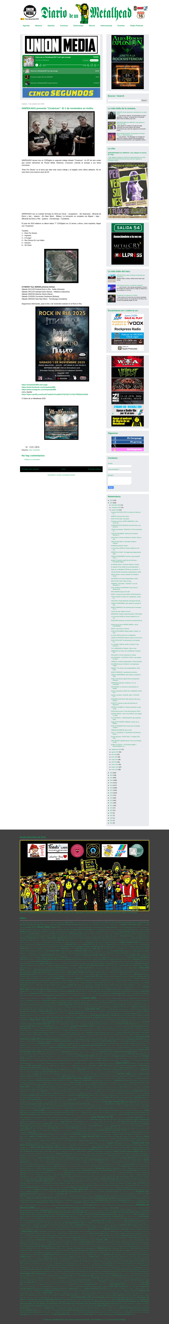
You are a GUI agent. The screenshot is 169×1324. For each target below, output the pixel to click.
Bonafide (61, 976)
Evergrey (61, 1043)
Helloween (118, 1080)
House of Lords (143, 1084)
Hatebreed (87, 1076)
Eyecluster (22, 1047)
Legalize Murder (42, 1121)
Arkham (127, 948)
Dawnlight (115, 1007)
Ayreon (97, 957)
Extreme (126, 1045)
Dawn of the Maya (104, 1007)
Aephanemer (42, 933)
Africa (83, 934)
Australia (77, 955)
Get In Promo (35, 1063)
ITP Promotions (32, 1099)
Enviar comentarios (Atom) (66, 475)
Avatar (31, 957)
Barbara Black (114, 959)
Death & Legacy (44, 1009)
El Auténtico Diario (56, 1030)
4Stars (40, 927)
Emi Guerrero (87, 1034)
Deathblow (103, 1009)
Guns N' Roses (48, 1072)
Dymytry (104, 1026)
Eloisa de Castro (27, 1034)
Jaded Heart (89, 1099)
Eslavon (144, 1039)
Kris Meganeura (42, 1112)
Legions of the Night (90, 1121)
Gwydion (73, 1072)
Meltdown (40, 1145)
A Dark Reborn (88, 927)
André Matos (58, 942)
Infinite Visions (64, 1093)
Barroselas (51, 961)
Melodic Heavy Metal (27, 1145)
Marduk (30, 1141)
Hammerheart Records (60, 1074)
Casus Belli (55, 987)
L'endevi (119, 1112)
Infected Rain (23, 1093)
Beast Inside (44, 963)
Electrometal (99, 1032)
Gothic (101, 1065)
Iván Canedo (45, 1099)
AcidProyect (129, 929)
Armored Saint (135, 948)
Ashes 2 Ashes (37, 953)
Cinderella (117, 991)
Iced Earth (146, 1087)
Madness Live (66, 1134)
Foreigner (30, 1056)
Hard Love (111, 1074)
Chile (62, 991)
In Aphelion (144, 1089)
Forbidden (22, 1056)
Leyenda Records (135, 1124)
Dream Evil (113, 1024)
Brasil (78, 978)
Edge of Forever (102, 1028)
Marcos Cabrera (138, 1139)
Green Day (136, 1067)
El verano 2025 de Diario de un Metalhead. (123, 635)
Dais (101, 1003)
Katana (93, 1106)
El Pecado (97, 1030)
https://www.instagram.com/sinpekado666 (39, 389)
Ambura (75, 940)
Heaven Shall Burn (52, 1078)
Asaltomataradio (137, 951)
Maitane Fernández (36, 1136)
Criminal (22, 998)
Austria (85, 955)
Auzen (126, 955)
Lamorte (72, 1117)
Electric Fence (60, 1032)
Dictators (134, 1017)
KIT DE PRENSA (142, 1108)
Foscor (48, 1056)
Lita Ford (122, 1126)
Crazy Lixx (144, 995)
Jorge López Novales (111, 1102)
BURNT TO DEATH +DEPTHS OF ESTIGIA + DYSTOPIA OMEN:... (124, 561)
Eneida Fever (56, 1036)
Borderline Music (142, 976)
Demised (43, 1013)
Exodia (59, 1045)
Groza (87, 1069)
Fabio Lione (31, 1047)
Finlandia (64, 1052)
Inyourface (37, 1097)
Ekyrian (30, 1030)
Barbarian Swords (126, 959)
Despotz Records (50, 1015)
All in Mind (79, 938)
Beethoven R (67, 963)
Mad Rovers (35, 1134)
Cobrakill (89, 993)
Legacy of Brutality (140, 1119)
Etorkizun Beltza (131, 1041)
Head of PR (123, 1076)
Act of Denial (139, 929)
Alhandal (22, 938)
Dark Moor (95, 1005)
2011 (111, 805)
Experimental (85, 1045)
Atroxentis (146, 953)
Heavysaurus (131, 1078)
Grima (55, 1069)
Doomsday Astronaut (134, 1022)
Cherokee (109, 989)
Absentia (45, 929)
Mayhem (53, 1143)
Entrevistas (78, 26)
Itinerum (144, 1097)
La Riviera (91, 1114)
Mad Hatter (146, 1132)
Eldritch (30, 1032)
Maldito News (74, 1136)
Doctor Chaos (75, 1022)
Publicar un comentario (32, 459)
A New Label (109, 927)
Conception (38, 995)
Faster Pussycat (26, 1049)
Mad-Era (57, 1134)
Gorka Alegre (92, 1065)
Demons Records (74, 1013)
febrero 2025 (115, 767)
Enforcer (82, 1037)
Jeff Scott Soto (133, 1099)
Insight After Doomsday (46, 1095)
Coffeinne (106, 993)
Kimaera (60, 1108)
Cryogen (88, 1000)
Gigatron (92, 1063)
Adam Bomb (62, 932)
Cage (137, 982)
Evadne (25, 1043)
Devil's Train (130, 1015)
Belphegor (111, 963)
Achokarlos (101, 929)
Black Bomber (139, 965)
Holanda (58, 1084)
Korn (107, 1110)
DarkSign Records (32, 1007)
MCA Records (62, 1143)
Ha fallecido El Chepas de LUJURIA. (127, 295)
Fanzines (128, 1047)
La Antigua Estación (130, 1112)
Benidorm (138, 963)
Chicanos (144, 989)
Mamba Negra (27, 1138)
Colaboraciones (117, 993)
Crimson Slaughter (32, 998)
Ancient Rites (35, 942)
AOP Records (54, 946)
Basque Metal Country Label (77, 961)
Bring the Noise (123, 978)
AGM (36, 936)
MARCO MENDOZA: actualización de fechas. (124, 672)
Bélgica (85, 963)
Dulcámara (38, 1026)
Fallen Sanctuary (110, 1047)
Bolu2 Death (26, 976)
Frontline (27, 1058)
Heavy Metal (83, 1078)
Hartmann (44, 1076)
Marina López (62, 1140)
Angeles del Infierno (111, 942)
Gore (68, 1065)
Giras (119, 1063)
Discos (92, 26)
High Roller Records (97, 1082)
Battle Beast (114, 961)
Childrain (40, 991)
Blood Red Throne (41, 974)
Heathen (41, 1078)
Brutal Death (46, 980)
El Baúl (65, 1030)
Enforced (75, 1036)
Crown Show (143, 998)
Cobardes (72, 993)
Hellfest (85, 1080)
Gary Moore (91, 1060)
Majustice (56, 1136)
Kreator (25, 1112)
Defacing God (85, 1011)
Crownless (29, 1000)
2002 (111, 820)
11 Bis (27, 922)
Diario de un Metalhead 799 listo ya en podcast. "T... (126, 569)
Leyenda (123, 1124)
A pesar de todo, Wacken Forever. (121, 611)
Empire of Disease (100, 1034)
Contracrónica (58, 995)
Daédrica (53, 1003)
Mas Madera (102, 1141)
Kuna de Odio (103, 1112)
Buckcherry (96, 980)
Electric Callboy (49, 1032)
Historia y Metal (36, 1084)
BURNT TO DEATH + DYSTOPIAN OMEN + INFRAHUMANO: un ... (124, 745)
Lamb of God (54, 1117)
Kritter (59, 1112)
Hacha (102, 1072)
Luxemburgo (65, 1132)
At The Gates (95, 953)
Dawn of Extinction (90, 1007)
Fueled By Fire (75, 1058)
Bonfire (124, 976)
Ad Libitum (52, 932)
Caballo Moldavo (99, 983)
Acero (93, 929)
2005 (79, 922)
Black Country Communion (36, 968)
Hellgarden (101, 1080)
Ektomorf (22, 1030)
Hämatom (22, 1074)
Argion (94, 948)
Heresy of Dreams (27, 1082)
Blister (121, 972)
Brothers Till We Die (141, 978)
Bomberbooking (36, 976)
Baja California (48, 959)
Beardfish (35, 963)
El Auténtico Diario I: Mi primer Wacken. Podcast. (125, 564)
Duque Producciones (79, 1026)
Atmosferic (110, 953)
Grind (62, 1069)
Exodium (68, 1045)
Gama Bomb (52, 1060)
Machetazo (127, 1132)
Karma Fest (54, 1106)
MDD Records (72, 1143)
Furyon (111, 1058)
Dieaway (24, 1019)
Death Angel (56, 1009)
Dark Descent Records (50, 1005)
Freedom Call (118, 1056)
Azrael (129, 957)
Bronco (131, 978)
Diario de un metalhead (75, 1017)
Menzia (66, 1145)
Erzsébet (112, 1039)
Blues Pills (128, 974)
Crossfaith (107, 998)
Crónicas (64, 26)
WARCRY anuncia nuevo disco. (120, 516)
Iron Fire (67, 1097)
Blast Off (28, 972)
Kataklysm (86, 1106)
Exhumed (52, 1045)
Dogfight (84, 1022)
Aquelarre (132, 946)
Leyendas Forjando (35, 1126)
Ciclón (102, 991)
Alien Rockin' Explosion (55, 938)
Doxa (52, 1024)
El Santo (123, 1030)
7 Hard (63, 927)
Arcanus (140, 946)
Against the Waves (130, 934)
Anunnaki (29, 946)
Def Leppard (75, 1011)
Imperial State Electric (112, 1089)
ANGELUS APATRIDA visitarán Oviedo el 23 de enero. (126, 638)
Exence (29, 1045)
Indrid (127, 1091)
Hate (57, 1076)
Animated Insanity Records (56, 944)
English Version (91, 1036)
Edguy (111, 1028)
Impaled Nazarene (77, 1089)
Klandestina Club (58, 1110)
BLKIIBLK (129, 972)
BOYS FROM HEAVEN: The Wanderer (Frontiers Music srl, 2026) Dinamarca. (131, 134)
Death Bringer (67, 1009)
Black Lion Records (111, 968)
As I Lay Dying (105, 951)
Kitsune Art (23, 1110)
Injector (96, 1093)
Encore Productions (25, 1036)
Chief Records (32, 991)
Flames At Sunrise (31, 1054)
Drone (140, 1024)
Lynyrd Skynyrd (97, 1132)
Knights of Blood (70, 1110)
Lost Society (53, 1130)
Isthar (130, 1097)
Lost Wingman (79, 1130)
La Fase (76, 1114)
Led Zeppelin (127, 1119)
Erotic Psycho (103, 1039)
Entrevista (140, 1037)
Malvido (146, 1136)
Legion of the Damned (75, 1122)
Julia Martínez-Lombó (113, 1104)
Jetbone (31, 1102)
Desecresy (41, 1015)
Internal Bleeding (102, 1095)
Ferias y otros (123, 1049)
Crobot (77, 998)
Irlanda (51, 1097)
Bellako (102, 963)
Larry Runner (98, 1117)
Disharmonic (134, 1019)
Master (139, 1141)
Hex (67, 1082)
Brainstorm (57, 978)
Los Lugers (32, 1130)
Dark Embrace (64, 1005)
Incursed (120, 1091)
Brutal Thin (79, 980)
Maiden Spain (23, 1136)
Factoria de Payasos (41, 1047)
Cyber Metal (31, 1002)
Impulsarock (136, 1089)
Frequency (136, 1056)
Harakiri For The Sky (98, 1074)
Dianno (48, 1017)
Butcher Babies (86, 983)
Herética (37, 1082)
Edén (71, 1028)
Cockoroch (97, 993)
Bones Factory (90, 976)
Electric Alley (38, 1032)
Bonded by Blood (78, 976)
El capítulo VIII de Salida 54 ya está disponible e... (125, 567)
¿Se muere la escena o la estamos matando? (130, 285)
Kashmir (78, 1106)
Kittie (30, 1110)
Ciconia (108, 991)
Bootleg (131, 976)
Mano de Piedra (57, 1139)
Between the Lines (32, 965)
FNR (129, 1054)
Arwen (96, 951)
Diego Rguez (35, 1020)
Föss (53, 1056)
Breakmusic (98, 978)
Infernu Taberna (52, 1093)
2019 (111, 785)
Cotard (113, 995)
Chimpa (69, 991)
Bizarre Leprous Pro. (126, 965)
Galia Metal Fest (41, 1060)
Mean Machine (82, 1143)
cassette (47, 987)
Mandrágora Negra (38, 1138)
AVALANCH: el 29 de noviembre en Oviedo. (123, 655)
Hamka (29, 1074)
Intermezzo (92, 1095)
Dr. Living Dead (61, 1024)
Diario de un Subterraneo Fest (119, 1017)
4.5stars (28, 927)
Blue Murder (114, 974)
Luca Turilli (130, 1130)
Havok (114, 1076)
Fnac (122, 1054)
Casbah (41, 987)
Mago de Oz (131, 1134)
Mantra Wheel (94, 1138)
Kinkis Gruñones (110, 1108)
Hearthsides (28, 1078)
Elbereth (146, 1030)
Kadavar (126, 1104)
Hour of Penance (123, 1084)
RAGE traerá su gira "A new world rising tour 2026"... (126, 711)
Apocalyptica (107, 946)
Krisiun (53, 1112)
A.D (118, 927)
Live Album (25, 1128)
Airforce (87, 936)
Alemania (123, 936)
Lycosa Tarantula (76, 1132)
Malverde (138, 1136)
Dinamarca (60, 1019)
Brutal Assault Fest (33, 980)
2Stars (112, 924)
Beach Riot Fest (25, 963)
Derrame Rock (143, 1013)
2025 (111, 503)
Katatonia (100, 1106)
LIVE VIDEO (71, 1128)
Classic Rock (144, 991)
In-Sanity (83, 1091)
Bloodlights (62, 974)
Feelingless (86, 1049)
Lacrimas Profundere (123, 1114)
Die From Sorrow (144, 1017)
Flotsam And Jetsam (97, 1054)
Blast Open (37, 972)
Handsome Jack (74, 1074)
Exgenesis (36, 1045)
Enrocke (106, 1036)
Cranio (130, 995)
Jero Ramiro (144, 1099)
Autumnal (118, 955)
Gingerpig (110, 1063)
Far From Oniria (137, 1047)
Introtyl (125, 1095)
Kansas (47, 1106)
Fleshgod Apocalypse (73, 1054)
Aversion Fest (53, 957)
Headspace (139, 1076)
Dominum (105, 1022)
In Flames (33, 1091)
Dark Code (23, 1005)
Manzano (114, 1139)
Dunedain (47, 1026)
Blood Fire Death (25, 974)
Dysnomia (126, 1026)
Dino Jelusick (71, 1019)
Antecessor (143, 944)
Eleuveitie (127, 1032)
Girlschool (133, 1063)
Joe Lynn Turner (65, 1102)
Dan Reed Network (121, 1002)
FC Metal (45, 1049)
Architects (40, 948)
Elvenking (37, 1034)
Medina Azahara (94, 1143)
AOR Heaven (71, 946)
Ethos (117, 1041)
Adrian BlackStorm (125, 932)
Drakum (98, 1024)
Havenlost (107, 1076)
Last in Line (146, 1117)
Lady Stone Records (41, 1117)
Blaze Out (84, 972)
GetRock (55, 1063)
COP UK (67, 995)
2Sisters (105, 924)
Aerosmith (63, 934)
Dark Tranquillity (119, 1005)
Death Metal (90, 1009)
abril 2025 (114, 762)
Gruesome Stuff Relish (103, 1069)
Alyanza (44, 940)
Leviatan (95, 1124)
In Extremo (23, 1091)
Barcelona (136, 959)
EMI (79, 1034)
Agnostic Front (44, 936)
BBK (136, 961)
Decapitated (23, 1011)
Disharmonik (144, 1019)
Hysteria (138, 1087)
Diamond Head (39, 1017)
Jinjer (37, 1102)
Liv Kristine (146, 1126)
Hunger (73, 1087)
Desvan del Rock (96, 1015)
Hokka (52, 1084)
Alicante (30, 938)
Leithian (100, 1122)
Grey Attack (36, 1069)
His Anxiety (145, 1082)
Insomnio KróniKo (60, 1095)
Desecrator (33, 1015)
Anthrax (22, 946)
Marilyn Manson (52, 1140)
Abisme (145, 927)
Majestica (49, 1136)
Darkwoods (60, 1007)
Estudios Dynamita (60, 1041)
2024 (111, 773)
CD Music (79, 987)
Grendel (28, 1069)
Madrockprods (85, 1134)
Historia (38, 26)
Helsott (141, 1080)
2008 (111, 813)
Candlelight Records (100, 985)
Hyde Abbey (123, 1087)
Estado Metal (31, 1041)
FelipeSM (106, 1049)
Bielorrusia (64, 965)
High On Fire (85, 1082)
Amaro (51, 940)
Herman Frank (46, 1082)
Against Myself (108, 933)
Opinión (51, 26)
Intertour (111, 1095)
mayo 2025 (114, 759)
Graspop (43, 1067)
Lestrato (45, 1124)
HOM (85, 1084)
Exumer (133, 1045)
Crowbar (124, 998)
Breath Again (106, 978)
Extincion (119, 1045)
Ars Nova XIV (27, 951)
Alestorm (133, 936)
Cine (124, 991)
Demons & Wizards (61, 1013)
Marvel (94, 1140)
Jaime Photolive (100, 1099)
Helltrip (127, 1080)
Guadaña (143, 1069)
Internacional (106, 26)
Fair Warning (79, 1047)
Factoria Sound (54, 1047)
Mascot (118, 1141)
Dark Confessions (35, 1005)
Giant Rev (78, 1063)
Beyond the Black (53, 965)
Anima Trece (30, 944)
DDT (128, 1007)
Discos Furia (111, 1019)
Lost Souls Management (66, 1130)
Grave (56, 1067)
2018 (111, 788)
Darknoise (22, 1007)
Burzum (77, 982)
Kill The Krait (26, 1108)
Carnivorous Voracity (141, 985)
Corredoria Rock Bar (85, 995)
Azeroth (116, 957)
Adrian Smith (139, 932)
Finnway (80, 1052)
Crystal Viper (122, 1000)
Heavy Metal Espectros (99, 1078)
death (34, 1009)
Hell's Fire (62, 1080)
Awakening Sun (78, 957)
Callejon (63, 985)
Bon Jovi (53, 976)
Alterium (37, 940)
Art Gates (51, 951)
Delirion (146, 1011)
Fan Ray (120, 1047)
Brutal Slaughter (68, 980)
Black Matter (133, 968)
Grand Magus (132, 1065)
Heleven (31, 1080)
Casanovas (33, 987)
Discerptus (87, 1019)
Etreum (140, 1041)
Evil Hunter (95, 1043)
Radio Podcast (136, 26)
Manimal (47, 1138)
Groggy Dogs (71, 1069)
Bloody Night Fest (96, 974)
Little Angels (131, 1126)
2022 (111, 777)
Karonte (63, 1106)
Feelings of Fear (96, 1049)
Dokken (98, 1022)
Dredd (134, 1024)
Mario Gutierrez (73, 1141)
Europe (147, 1041)
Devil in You (109, 1015)
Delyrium (36, 1013)
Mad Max (24, 1134)
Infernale (31, 1093)
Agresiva (61, 936)
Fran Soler (66, 1056)
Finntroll (73, 1052)
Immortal (67, 1089)
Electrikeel (89, 1032)
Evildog (133, 1043)
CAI (142, 982)
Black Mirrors (28, 970)
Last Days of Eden (133, 1117)
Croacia (70, 998)
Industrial (136, 1091)
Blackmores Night (136, 970)
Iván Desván (55, 1099)
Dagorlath (83, 1003)
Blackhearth (116, 970)
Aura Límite (69, 955)
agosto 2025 (115, 752)
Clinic (55, 993)
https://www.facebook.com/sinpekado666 (38, 387)
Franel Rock (84, 1056)
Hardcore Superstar (26, 1076)
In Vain (75, 1091)
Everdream (53, 1043)
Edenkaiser (80, 1028)
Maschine (111, 1140)
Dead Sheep (26, 1009)
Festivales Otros (29, 1052)
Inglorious (82, 1093)
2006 (111, 818)
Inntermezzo (120, 1093)
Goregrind (75, 1065)
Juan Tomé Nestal (69, 1104)
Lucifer (137, 1130)
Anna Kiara (100, 944)
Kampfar (29, 1106)
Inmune (104, 1093)
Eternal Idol (95, 1041)
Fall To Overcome (90, 1047)
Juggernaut (100, 1104)
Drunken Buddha (25, 1026)
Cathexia (64, 987)
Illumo (46, 1089)
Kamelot (22, 1106)
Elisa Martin (136, 1032)
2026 (111, 500)
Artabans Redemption (66, 951)
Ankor (93, 944)
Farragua (146, 1047)
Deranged (101, 1013)
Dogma (91, 1022)
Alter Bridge (29, 940)
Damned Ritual (109, 1003)
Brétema (114, 978)
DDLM (123, 1007)
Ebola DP (43, 1028)
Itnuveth (22, 1099)
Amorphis (27, 942)
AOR (62, 946)
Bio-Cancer (105, 965)
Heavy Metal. (111, 1078)
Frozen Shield (47, 1058)
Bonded (69, 976)
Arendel (71, 948)
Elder (24, 1032)
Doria (144, 1022)
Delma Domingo (27, 1013)
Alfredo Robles (142, 936)
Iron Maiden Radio (95, 1097)
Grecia (115, 1067)
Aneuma (88, 942)
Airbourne (80, 936)
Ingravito (89, 1093)
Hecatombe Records (143, 1078)
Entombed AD (130, 1037)
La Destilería (67, 1114)
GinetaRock (101, 1063)
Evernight (69, 1043)
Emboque (72, 1034)
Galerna (31, 1060)
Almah (104, 938)
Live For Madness (38, 1128)
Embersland (63, 1034)
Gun (27, 1072)
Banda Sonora (87, 959)
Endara (34, 1036)
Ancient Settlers (46, 942)
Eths (122, 1041)
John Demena (87, 1102)
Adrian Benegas (112, 931)
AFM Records (73, 934)
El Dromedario (74, 1030)
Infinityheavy (73, 1093)
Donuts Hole (114, 1022)
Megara (119, 1143)
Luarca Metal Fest (118, 1130)
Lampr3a (79, 1117)
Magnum (109, 1134)
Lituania (138, 1126)
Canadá (70, 985)
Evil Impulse (105, 1043)
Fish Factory (127, 1052)
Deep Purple (44, 1011)
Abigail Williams (137, 927)
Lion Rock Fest (94, 1126)
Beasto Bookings (56, 963)
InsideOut (32, 1095)
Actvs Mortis (34, 932)
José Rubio (45, 1104)
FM (118, 1054)
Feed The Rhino (65, 1049)
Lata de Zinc (25, 1119)
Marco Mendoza (125, 1139)
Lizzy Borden (90, 1128)
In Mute (42, 1091)
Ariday (108, 948)
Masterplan (28, 1143)
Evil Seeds (125, 1043)
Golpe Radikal (60, 1065)
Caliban (31, 985)
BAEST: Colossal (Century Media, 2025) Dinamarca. (126, 594)
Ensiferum (113, 1036)
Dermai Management (130, 1013)
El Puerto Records (113, 1030)
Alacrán (94, 936)
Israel (124, 1097)
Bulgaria (112, 980)
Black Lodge (123, 968)
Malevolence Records (106, 1136)
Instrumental (81, 1095)
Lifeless (61, 1126)
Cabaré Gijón (110, 982)
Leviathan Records (114, 1123)
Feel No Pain (76, 1049)
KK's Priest (48, 1110)
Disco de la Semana (98, 1019)
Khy (132, 1106)
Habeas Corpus (93, 1072)
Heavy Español (66, 1078)
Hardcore (143, 1074)
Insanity (24, 1095)
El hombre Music (87, 1030)
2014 (111, 798)
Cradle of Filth (121, 995)
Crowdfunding (132, 998)
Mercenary (73, 1145)
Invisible (29, 1097)
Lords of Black (130, 1128)
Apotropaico (124, 946)
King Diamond (80, 1108)
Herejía (147, 1080)
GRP (93, 1069)
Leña (113, 1121)
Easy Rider (23, 1028)
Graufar (51, 1067)
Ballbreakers (70, 959)
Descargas (23, 1015)
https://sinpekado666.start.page (35, 385)
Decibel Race (34, 1011)
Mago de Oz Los (142, 1134)
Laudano (50, 1119)
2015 (111, 795)
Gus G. (66, 1072)
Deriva (120, 1013)
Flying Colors (110, 1054)
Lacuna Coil (136, 1114)
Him (120, 1082)
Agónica (54, 936)
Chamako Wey (57, 989)
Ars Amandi (145, 948)
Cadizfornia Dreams (121, 982)
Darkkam (144, 1004)
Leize (107, 1122)
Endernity (41, 1036)
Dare (137, 1003)
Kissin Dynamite (131, 1108)
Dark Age (144, 1002)
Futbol (117, 1058)
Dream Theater (123, 1024)
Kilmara (52, 1108)
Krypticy (72, 1112)
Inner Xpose (111, 1093)
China (77, 991)
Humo (67, 1087)
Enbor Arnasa (134, 1034)
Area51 (62, 948)
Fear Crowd (54, 1049)
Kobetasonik (80, 1110)
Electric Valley (80, 1032)
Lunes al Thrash (47, 1132)
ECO (58, 1028)
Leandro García (83, 1119)
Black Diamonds (72, 968)
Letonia (72, 1123)
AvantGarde (23, 957)
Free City (108, 1056)
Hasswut (52, 1076)
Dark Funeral (76, 1005)
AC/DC (68, 929)
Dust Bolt (96, 1026)
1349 (43, 922)
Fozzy (59, 1056)
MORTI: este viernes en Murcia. (120, 628)
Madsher (95, 1134)
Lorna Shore (141, 1128)
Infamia (145, 1091)
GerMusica (25, 1063)
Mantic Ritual (76, 1138)
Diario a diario (59, 1017)
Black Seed (70, 970)
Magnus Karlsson (119, 1134)
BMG (135, 974)
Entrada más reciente (30, 469)
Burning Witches (55, 983)
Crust (81, 1000)
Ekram (145, 1028)
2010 (111, 808)
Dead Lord (146, 1007)
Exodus (76, 1045)
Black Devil (60, 968)
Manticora (85, 1138)
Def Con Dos (65, 1011)
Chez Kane (137, 989)
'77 (21, 922)
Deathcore (112, 1009)
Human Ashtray (49, 1087)
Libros (45, 1126)
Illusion (52, 1089)
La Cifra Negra (45, 1114)
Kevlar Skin (119, 1106)
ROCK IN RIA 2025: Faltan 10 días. (121, 581)
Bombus (45, 976)
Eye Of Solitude (142, 1045)
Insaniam (146, 1093)
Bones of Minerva (104, 976)
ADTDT (24, 934)
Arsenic (35, 951)
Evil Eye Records (85, 1043)
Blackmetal (126, 970)
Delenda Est (132, 1011)
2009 (111, 810)
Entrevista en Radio (28, 1039)
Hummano (59, 1087)
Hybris (115, 1087)
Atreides (133, 953)
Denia (85, 1013)
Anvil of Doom (43, 946)
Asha (29, 953)
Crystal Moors (112, 1000)
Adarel (86, 931)
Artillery (90, 951)
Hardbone (134, 1074)
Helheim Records (51, 1080)
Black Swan (93, 970)
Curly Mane (23, 1002)
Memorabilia (49, 1145)
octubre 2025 (115, 510)
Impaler (86, 1089)
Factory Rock (67, 1047)
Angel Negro (98, 942)
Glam (141, 1063)
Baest (38, 959)
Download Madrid (42, 1024)
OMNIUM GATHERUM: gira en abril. (121, 730)
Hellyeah (135, 1080)
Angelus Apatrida (126, 942)
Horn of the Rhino (111, 1084)
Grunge (116, 1069)
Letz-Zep (79, 1124)
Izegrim (64, 1099)
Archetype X (31, 948)
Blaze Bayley (72, 972)
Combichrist (145, 993)
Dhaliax (30, 1017)
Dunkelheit (57, 1026)
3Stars (134, 925)
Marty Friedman (85, 1141)
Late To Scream (36, 1119)
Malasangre (64, 1136)
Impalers (92, 1089)
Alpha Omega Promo (114, 938)
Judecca (93, 1104)
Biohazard (114, 965)
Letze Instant (87, 1123)
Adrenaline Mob (101, 932)
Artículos (78, 951)
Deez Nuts (55, 1011)
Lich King (53, 1126)
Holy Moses (78, 1084)
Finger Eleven (54, 1052)
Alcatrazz (107, 936)
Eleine (119, 1032)
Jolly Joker (96, 1102)
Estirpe (50, 1041)
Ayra (91, 957)
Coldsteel (128, 993)
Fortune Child (39, 1056)
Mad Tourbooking (47, 1134)
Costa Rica (105, 995)
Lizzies (81, 1128)
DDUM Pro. (135, 1007)
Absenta (37, 929)
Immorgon (59, 1089)
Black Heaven (84, 968)
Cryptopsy (102, 1000)
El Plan (104, 1030)
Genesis (131, 1060)
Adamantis (80, 931)
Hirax (138, 1082)
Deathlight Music (123, 1009)
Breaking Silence (87, 978)
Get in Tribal (46, 1063)
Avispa (70, 957)
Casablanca (23, 987)
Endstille (48, 1036)
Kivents (37, 1110)
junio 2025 (114, 757)
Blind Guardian (95, 972)
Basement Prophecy (61, 961)
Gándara (72, 1060)
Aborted (22, 929)
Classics (25, 993)
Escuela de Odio (133, 1039)
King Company (69, 1108)
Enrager (100, 1036)
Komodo (94, 1110)
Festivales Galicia (143, 1049)
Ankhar (78, 944)
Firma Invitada (113, 1052)
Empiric (111, 1034)
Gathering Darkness (114, 1060)
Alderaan (115, 936)
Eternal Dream (74, 1041)
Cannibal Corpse (114, 985)
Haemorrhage (118, 1072)
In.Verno (90, 1091)
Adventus (32, 934)
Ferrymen (132, 1049)
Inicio (63, 469)
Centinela (127, 987)
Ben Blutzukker (120, 963)
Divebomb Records (25, 1022)
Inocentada (130, 1093)
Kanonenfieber (37, 1106)
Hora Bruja (93, 1084)
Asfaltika (146, 951)
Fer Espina (114, 1049)
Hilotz (114, 1082)
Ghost (62, 1063)
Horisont (101, 1084)
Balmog (78, 959)
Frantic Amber (98, 1056)
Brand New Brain (69, 978)
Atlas (103, 953)
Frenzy (128, 1056)
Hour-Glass (134, 1084)
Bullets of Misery (128, 980)
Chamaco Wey (44, 989)
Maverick (46, 1143)
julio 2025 (114, 754)
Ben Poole (130, 963)
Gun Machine (35, 1072)
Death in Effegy (78, 1009)
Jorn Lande (140, 1102)
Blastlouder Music (60, 972)
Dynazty (118, 1026)
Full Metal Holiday (100, 1058)
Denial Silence (93, 1013)
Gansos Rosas (81, 1060)
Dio (80, 1019)
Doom (123, 1022)
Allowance (88, 938)
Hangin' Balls (85, 1074)
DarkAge (128, 1004)
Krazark (146, 1110)
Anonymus (123, 944)
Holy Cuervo (68, 1084)
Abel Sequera (126, 927)
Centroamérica (136, 987)
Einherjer (138, 1028)
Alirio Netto (70, 938)
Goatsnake (45, 1065)
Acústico (43, 932)
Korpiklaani (115, 1110)
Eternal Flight (86, 1041)
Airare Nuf (71, 936)
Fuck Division (56, 1058)
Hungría (88, 1087)
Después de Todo (62, 1015)
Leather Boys (93, 1119)
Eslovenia (22, 1041)
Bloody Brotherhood (73, 974)
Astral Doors (71, 953)
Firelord (87, 1052)
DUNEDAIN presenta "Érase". (119, 545)
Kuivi (94, 1112)
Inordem (139, 1093)
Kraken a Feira (131, 1110)
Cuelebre (131, 1000)
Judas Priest (83, 1104)
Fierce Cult (45, 1052)
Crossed (99, 998)
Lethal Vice (56, 1124)
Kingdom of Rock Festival (94, 1108)
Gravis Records (106, 1067)
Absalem (30, 929)
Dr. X (78, 1024)
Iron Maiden (82, 1097)
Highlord (108, 1082)
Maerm (102, 1134)
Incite (105, 1091)
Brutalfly (87, 980)
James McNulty (111, 1099)
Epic (88, 1039)
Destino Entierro (73, 1015)
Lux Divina (57, 1132)
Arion (113, 948)
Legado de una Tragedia (27, 1122)
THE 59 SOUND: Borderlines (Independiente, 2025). (126, 572)
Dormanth (23, 1024)
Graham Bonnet (120, 1065)
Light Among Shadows (72, 1126)
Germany (146, 1060)
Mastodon (38, 1143)
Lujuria (30, 1132)
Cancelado (88, 985)
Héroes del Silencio (58, 1082)
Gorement (83, 1065)
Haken (136, 1072)
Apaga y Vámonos (84, 946)
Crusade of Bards (72, 1000)
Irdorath (45, 1097)
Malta (132, 1136)
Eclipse (51, 1028)
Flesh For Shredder (58, 1054)
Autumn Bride (110, 955)
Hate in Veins (66, 1076)
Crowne (22, 1000)
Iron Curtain (58, 1097)
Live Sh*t (61, 1128)
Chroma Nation (92, 991)
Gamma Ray (63, 1060)
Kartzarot (71, 1106)
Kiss (123, 1108)
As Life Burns (115, 951)
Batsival (96, 961)
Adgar (92, 931)
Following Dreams (140, 1054)
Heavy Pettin (121, 1078)
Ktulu (77, 1112)
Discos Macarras (123, 1019)
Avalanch (133, 955)
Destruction (83, 1015)
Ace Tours (84, 929)
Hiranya (132, 1082)
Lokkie (107, 1128)
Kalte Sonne (135, 1104)
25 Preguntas (96, 924)
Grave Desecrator (65, 1067)
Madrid (75, 1134)
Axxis (86, 957)
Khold (126, 1106)
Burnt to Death (67, 983)
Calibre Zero (39, 985)
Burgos (22, 983)
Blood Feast (144, 972)
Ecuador (65, 1028)
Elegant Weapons (111, 1032)
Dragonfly (90, 1024)
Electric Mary (70, 1032)
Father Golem (36, 1049)
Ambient (67, 940)
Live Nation (51, 1128)
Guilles (21, 1072)
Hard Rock (121, 1074)
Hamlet (36, 1074)
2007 (111, 815)
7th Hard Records (72, 927)
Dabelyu (45, 1003)
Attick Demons (33, 955)
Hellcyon (69, 1080)
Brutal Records (57, 980)
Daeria (61, 1003)
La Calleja (141, 1112)
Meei (103, 1143)
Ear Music (135, 1026)
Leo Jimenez (121, 1122)
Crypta (95, 1000)
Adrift (147, 932)
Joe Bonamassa (53, 1102)
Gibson (85, 1063)
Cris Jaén (41, 998)
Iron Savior (106, 1097)
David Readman (78, 1007)
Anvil (35, 946)
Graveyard (97, 1067)
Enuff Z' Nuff (64, 1039)
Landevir (86, 1117)
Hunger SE (81, 1087)
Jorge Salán (129, 1102)
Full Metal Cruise (87, 1058)
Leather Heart (106, 1119)
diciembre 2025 (116, 505)
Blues (121, 974)
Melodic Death (138, 1143)
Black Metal (144, 968)
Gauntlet (124, 1060)
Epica (94, 1039)
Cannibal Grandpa (127, 985)
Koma (88, 1110)
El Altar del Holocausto (41, 1030)
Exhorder (44, 1045)
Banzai (96, 959)
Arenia (77, 948)
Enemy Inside (66, 1037)
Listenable (113, 1126)
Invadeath (132, 1095)
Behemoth (76, 963)
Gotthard (109, 1065)
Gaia (141, 1058)
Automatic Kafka (97, 955)
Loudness (90, 1130)
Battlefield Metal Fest (127, 961)
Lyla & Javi (87, 1132)
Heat (35, 1078)
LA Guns (83, 1114)
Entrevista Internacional (49, 1039)
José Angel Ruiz (32, 1104)
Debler (145, 1009)
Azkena (123, 957)
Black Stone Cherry (82, 970)
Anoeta (116, 944)
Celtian (87, 987)
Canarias (79, 985)
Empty (117, 1034)
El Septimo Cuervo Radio (135, 1030)
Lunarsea (38, 1132)
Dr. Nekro (71, 1024)
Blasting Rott (48, 972)
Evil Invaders (115, 1043)
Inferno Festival (40, 1093)
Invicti (21, 1097)
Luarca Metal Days (101, 1130)
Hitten (45, 1084)
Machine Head (136, 1132)
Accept (75, 929)
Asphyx (63, 953)
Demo (50, 1013)
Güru (58, 1072)
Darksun (41, 1007)
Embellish (46, 1034)
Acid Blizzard (110, 929)
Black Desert (50, 968)
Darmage (68, 1007)
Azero (110, 957)
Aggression (28, 936)
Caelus (131, 983)
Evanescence (32, 1043)
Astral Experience (83, 953)
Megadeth (110, 1143)
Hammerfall (46, 1074)
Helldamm (77, 1080)
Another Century (133, 944)
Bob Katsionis (145, 974)
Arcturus (56, 948)
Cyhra (38, 1002)
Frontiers (145, 1056)
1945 (48, 922)
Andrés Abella (69, 942)
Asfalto (24, 953)
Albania (100, 936)
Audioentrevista (46, 955)
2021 (111, 780)
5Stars (53, 927)
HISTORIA (26, 1084)
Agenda (26, 26)
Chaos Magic (68, 989)
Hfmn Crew (74, 1082)
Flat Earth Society (45, 1054)
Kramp (140, 1110)
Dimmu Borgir (50, 1019)
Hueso (22, 1087)
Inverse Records (142, 1095)
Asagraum (126, 951)
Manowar (68, 1139)
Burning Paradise (43, 982)
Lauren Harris (59, 1119)
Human (38, 1087)
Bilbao (82, 965)
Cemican (106, 987)
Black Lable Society (97, 968)
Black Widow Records (105, 970)
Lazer (74, 1119)
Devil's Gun (120, 1015)
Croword (37, 1000)
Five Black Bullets (142, 1052)
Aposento (116, 946)
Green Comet (124, 1067)
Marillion (42, 1141)
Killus (45, 1108)
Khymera (137, 1106)
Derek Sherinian (111, 1013)
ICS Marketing (26, 1089)
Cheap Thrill (99, 989)
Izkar (30, 450)
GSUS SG (125, 1069)
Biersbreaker (73, 965)
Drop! (145, 1024)
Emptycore (124, 1034)
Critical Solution (61, 998)
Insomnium (71, 1095)
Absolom (53, 929)
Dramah (105, 1024)
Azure (137, 957)
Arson (42, 951)
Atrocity (140, 953)
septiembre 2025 (116, 749)
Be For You (143, 961)
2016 (111, 793)
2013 (111, 800)
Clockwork (62, 993)
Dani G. (131, 1003)
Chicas (22, 991)
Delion (140, 1011)
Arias (101, 948)
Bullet (118, 980)
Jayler (125, 1099)
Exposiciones (98, 1045)
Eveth (76, 1043)
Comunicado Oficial (27, 995)
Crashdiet (136, 995)
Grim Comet (46, 1069)
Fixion (21, 1054)
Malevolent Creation (122, 1136)
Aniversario (69, 944)
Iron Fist (73, 1097)
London (115, 1128)
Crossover (115, 998)
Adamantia (71, 932)
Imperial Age (100, 1089)
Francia (73, 1056)
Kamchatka (144, 1104)
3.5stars (123, 925)
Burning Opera (31, 983)
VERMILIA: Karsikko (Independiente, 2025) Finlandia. (126, 661)
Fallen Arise (101, 1047)
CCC (72, 987)
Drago (83, 1024)
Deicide (102, 1011)
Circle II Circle (133, 991)
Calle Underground (51, 985)
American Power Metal (115, 940)
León (131, 1122)
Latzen (44, 1119)
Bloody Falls (85, 974)
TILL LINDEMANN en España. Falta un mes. (124, 648)
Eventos (121, 26)
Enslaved (120, 1036)
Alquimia (133, 938)
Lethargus (65, 1124)
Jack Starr (80, 1099)
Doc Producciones (49, 1022)
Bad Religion (30, 959)
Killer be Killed (36, 1108)
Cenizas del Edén (117, 987)
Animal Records (41, 944)
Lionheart (105, 1126)
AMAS (59, 940)
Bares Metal (31, 961)
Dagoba (75, 1003)
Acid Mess (120, 929)
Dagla (68, 1003)
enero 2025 (114, 769)
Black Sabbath (59, 970)
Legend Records (53, 1121)
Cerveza (33, 989)
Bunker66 (144, 980)
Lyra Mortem (107, 1132)
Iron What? (116, 1097)
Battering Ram (105, 961)
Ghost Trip (69, 1063)
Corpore (74, 995)
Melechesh (127, 1143)
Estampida (41, 1041)
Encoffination (143, 1034)
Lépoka (30, 1124)
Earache (144, 1026)
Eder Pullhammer (90, 1028)
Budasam (104, 980)
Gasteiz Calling (101, 1060)
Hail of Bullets (128, 1072)
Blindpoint (105, 972)
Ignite (34, 1089)
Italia (136, 1097)
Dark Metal (86, 1005)
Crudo (44, 1000)
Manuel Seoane (104, 1138)
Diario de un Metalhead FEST (96, 1017)
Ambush (81, 940)
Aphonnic (97, 946)
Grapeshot (33, 1067)
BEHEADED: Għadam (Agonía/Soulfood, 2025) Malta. (126, 614)
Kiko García (145, 1106)
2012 (111, 803)
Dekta (108, 1011)
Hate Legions (78, 1076)
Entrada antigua (94, 469)
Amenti (104, 940)
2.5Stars (66, 922)
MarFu (36, 1140)
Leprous (37, 1124)
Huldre (32, 1087)
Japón (119, 1099)
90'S (80, 927)
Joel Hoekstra (77, 1102)
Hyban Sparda (97, 1087)
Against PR (118, 934)
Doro (30, 1024)
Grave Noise (87, 1067)
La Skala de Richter (102, 1114)
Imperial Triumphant (125, 1089)
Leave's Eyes (117, 1119)
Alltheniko (97, 938)
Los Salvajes (43, 1130)
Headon (131, 1076)
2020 (111, 783)
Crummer (61, 1000)
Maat (120, 1132)
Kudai (89, 1112)
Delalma (116, 1011)
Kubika (83, 1112)
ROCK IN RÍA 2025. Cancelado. (120, 519)
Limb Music (84, 1126)
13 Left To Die (35, 922)
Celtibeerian (97, 987)
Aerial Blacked (52, 934)
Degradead (95, 1011)
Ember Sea (54, 1034)
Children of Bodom (52, 991)
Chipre (83, 991)
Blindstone (113, 972)
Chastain (90, 989)
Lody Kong (99, 1128)
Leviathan (104, 1123)
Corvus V (96, 995)
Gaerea (135, 1058)
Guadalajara (134, 1069)
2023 (111, 775)
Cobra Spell (80, 993)
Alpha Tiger (125, 938)
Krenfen (33, 1112)
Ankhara (85, 944)
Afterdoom (99, 933)
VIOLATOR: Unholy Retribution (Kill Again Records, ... (126, 601)
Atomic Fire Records (122, 953)
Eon (71, 1039)
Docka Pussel (63, 1022)
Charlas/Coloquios (79, 989)
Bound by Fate (41, 978)
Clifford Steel (48, 993)
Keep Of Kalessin (109, 1106)
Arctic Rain (48, 948)
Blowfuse (106, 974)
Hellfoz (93, 1080)
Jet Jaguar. (23, 1102)
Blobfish (136, 972)
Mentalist (58, 1145)
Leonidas (139, 1122)
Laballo (112, 1114)
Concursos (46, 995)
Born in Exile (31, 978)
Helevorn (40, 1080)
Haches (108, 1072)
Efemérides (119, 1028)
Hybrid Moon (108, 1087)
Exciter (22, 1045)
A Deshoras (99, 927)
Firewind (102, 1052)
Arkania (119, 948)
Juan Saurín (56, 1104)
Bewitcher (43, 965)
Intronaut (119, 1095)
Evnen (145, 1043)
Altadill (140, 938)
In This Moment (52, 1091)
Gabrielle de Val (126, 1058)
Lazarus (68, 1119)
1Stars (58, 922)
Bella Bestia (94, 963)
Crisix (49, 998)
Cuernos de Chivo (141, 1000)
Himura (125, 1082)
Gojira (52, 1065)
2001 (111, 823)
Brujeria (22, 980)
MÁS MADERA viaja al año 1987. (120, 591)
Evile (139, 1043)
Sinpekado (36, 450)
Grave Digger (76, 1067)
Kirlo (118, 1108)
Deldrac (124, 1011)
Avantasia (143, 955)
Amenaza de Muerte (92, 940)
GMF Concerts (33, 1065)
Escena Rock (121, 1039)
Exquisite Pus (110, 1045)
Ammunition (128, 940)
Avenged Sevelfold (41, 957)
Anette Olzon (79, 942)
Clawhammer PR (35, 993)
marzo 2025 (115, 764)
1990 (53, 922)
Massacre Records (128, 1141)
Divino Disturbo (37, 1022)
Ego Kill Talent (128, 1028)
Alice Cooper (41, 938)
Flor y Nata (85, 1054)
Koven (122, 1110)
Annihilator (109, 944)
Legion (63, 1122)
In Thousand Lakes (65, 1091)
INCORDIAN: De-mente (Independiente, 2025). (124, 578)
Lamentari (64, 1117)
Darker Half (136, 1005)
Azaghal (103, 957)
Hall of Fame (143, 1072)
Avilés (62, 957)
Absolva (60, 929)
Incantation (98, 1091)
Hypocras (131, 1087)
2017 (111, 790)
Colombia (136, 993)
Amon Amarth (138, 940)
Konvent (101, 1110)
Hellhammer (109, 1080)
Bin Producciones (93, 965)
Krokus (65, 1112)
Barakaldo (104, 959)
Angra (140, 942)
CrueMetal (53, 1000)
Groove (79, 1069)
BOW (49, 978)
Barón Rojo (41, 961)
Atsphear (24, 955)
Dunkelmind (65, 1026)
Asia (45, 953)
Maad (115, 1132)
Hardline (36, 1076)
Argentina (86, 948)
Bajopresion (60, 959)
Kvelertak (112, 1112)
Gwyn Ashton (83, 1072)
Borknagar (22, 978)
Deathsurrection (135, 1009)
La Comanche (56, 1114)
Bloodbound (53, 974)
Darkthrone (51, 1007)
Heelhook (24, 1080)
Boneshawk (116, 976)
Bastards (89, 961)
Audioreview (58, 955)
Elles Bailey (145, 1032)
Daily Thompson (93, 1002)
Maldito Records (88, 1136)
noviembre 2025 (116, 507)
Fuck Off (65, 1058)
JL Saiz (43, 1102)
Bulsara (138, 980)
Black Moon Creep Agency (43, 970)
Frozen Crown (37, 1058)
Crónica (86, 998)
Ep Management (79, 1039)
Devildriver (140, 1015)
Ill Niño (40, 1089)
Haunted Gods (97, 1076)
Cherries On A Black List (123, 989)
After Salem (91, 933)
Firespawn (94, 1052)
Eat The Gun (34, 1028)
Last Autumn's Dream (119, 1117)
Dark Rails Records (106, 1004)
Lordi (122, 1128)
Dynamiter (111, 1026)
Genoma (138, 1060)
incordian (112, 1091)
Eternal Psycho (107, 1041)
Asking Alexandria (53, 953)
